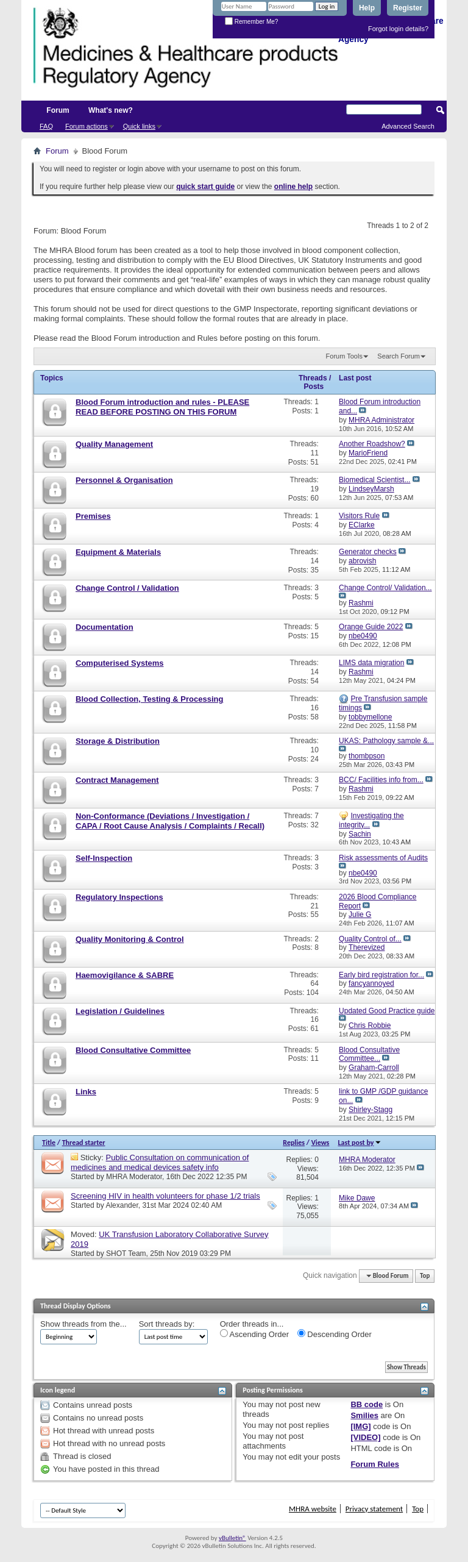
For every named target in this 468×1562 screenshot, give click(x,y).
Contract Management (117, 780)
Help (367, 8)
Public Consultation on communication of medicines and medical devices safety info (160, 1162)
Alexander (121, 1205)
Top (425, 1276)
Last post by (359, 1142)
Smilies (364, 1415)
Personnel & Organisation (124, 480)
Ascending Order (254, 1334)
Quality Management (114, 444)
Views (320, 1142)
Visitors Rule (359, 516)
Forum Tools (344, 356)
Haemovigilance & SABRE (125, 975)
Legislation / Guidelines (120, 1011)
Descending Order (334, 1334)
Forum (57, 110)
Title (48, 1142)
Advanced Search (407, 126)
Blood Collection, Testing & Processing (149, 699)
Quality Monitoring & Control (130, 939)
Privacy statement (374, 1508)
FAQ (46, 126)
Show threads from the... (83, 1323)
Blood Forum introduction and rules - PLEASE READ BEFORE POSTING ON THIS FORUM (162, 407)
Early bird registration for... (381, 975)
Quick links (139, 126)
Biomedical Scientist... (374, 480)
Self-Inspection (104, 858)
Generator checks (368, 551)
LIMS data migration (371, 662)
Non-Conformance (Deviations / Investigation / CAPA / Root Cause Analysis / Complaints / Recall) (170, 820)
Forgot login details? (398, 28)
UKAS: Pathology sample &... (386, 740)
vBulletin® (232, 1538)
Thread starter (83, 1142)
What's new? (110, 110)
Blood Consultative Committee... (369, 1054)
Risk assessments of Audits (383, 858)
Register (407, 8)
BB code (366, 1404)
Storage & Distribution (118, 741)
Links (86, 1091)
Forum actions (86, 126)
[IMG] (360, 1426)
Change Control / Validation (127, 588)
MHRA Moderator (134, 1176)
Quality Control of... (370, 939)
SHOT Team (126, 1253)
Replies (294, 1142)
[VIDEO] (365, 1437)
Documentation (104, 627)
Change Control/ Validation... (385, 587)
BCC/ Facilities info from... (381, 780)
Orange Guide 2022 (371, 626)
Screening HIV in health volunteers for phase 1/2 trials (165, 1195)
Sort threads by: (167, 1323)
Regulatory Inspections (119, 897)
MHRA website (312, 1508)
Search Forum (398, 356)
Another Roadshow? (372, 444)
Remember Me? (251, 21)
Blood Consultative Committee (133, 1050)
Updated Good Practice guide (386, 1011)
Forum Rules (374, 1464)
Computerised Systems (120, 663)
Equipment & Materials (118, 552)
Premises (93, 516)
